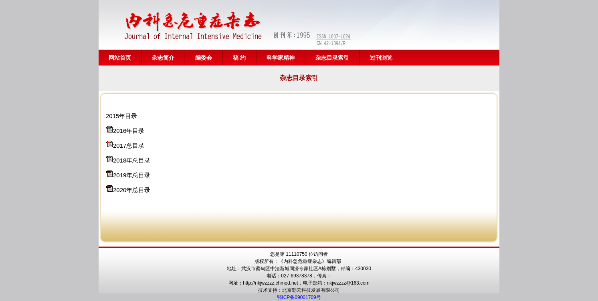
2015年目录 (121, 115)
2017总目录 (128, 145)
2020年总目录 (131, 190)
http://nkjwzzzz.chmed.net (270, 283)
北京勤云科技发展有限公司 (311, 290)
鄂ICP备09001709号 (299, 297)
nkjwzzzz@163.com (348, 283)
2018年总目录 (131, 160)
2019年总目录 (131, 175)
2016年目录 (128, 130)
